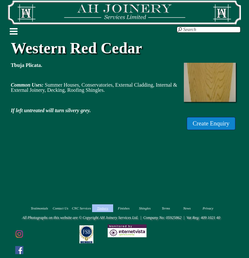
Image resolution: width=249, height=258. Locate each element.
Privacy (208, 208)
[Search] (209, 30)
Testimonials (39, 208)
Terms (166, 208)
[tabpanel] (96, 88)
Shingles (144, 208)
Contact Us (60, 208)
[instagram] (19, 234)
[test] (211, 123)
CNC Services (81, 208)
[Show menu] (13, 31)
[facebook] (19, 250)
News (187, 208)
